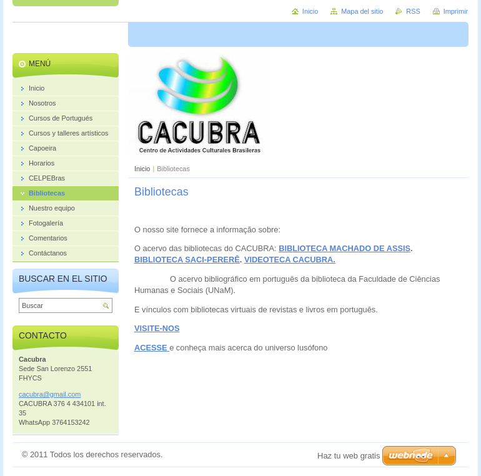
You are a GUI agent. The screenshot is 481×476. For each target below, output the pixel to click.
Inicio (142, 168)
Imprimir (456, 11)
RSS (413, 11)
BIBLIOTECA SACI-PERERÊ (187, 259)
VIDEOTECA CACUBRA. (289, 259)
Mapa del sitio (362, 11)
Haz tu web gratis (348, 455)
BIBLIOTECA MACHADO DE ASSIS (344, 248)
